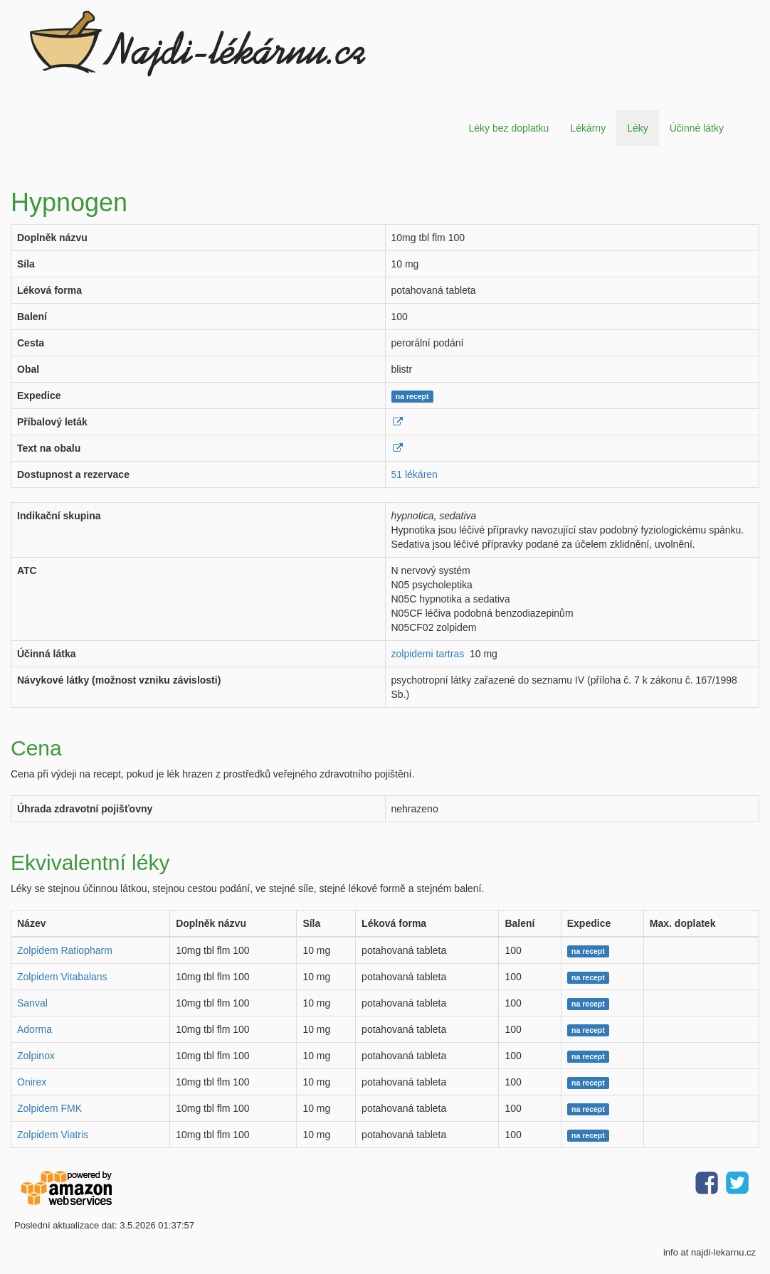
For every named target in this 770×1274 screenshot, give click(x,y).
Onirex (31, 1082)
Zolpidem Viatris (52, 1134)
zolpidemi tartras (428, 653)
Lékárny (588, 128)
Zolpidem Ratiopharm (64, 950)
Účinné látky (697, 128)
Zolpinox (36, 1055)
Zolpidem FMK (49, 1108)
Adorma (34, 1029)
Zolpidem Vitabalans (62, 976)
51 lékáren (414, 474)
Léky (637, 128)
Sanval (32, 1003)
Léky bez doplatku (508, 128)
